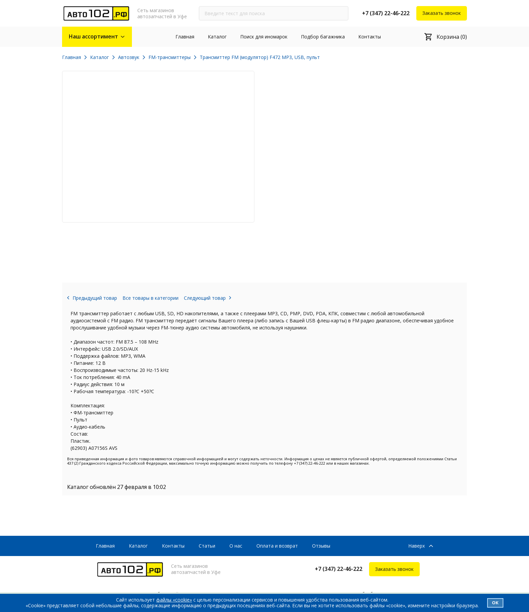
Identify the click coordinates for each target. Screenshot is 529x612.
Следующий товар (205, 298)
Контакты (369, 36)
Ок (495, 603)
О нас (235, 546)
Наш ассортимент (93, 36)
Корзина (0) (452, 36)
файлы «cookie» (174, 599)
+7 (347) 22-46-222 (386, 13)
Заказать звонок (441, 13)
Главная (184, 36)
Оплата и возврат (277, 546)
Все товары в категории (150, 298)
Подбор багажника (323, 36)
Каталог (217, 36)
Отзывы (321, 546)
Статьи (207, 546)
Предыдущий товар (95, 298)
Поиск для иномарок (263, 36)
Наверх (416, 546)
